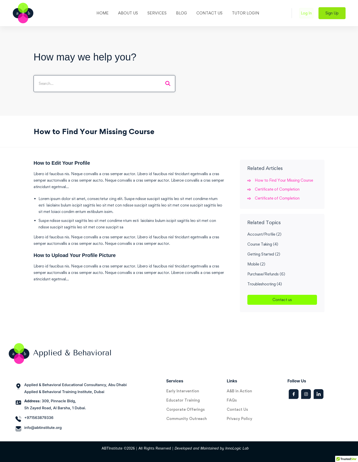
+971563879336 (38, 417)
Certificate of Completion (277, 189)
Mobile (256, 264)
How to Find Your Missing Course (284, 180)
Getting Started (263, 254)
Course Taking (262, 244)
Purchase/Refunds (266, 274)
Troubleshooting (264, 284)
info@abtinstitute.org (43, 427)
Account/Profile (264, 234)
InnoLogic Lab (237, 448)
